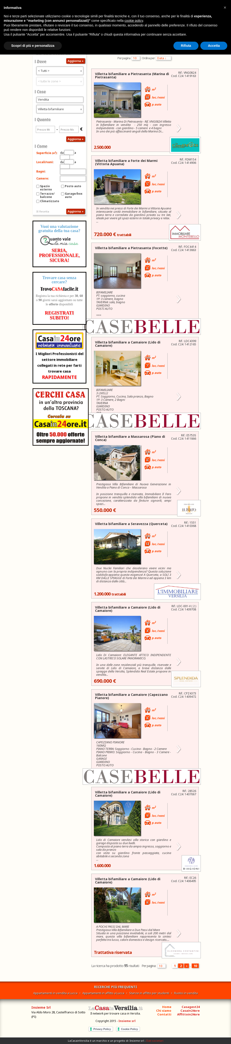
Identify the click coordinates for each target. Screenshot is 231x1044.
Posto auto (73, 186)
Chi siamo (163, 1010)
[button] (225, 7)
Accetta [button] (214, 45)
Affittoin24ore (188, 1014)
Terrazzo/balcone (47, 195)
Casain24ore (190, 1010)
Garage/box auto (73, 195)
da (67, 153)
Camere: (42, 178)
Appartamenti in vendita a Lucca (55, 993)
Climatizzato (49, 201)
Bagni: (41, 171)
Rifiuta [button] (186, 45)
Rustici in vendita (186, 993)
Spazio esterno (46, 187)
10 (195, 966)
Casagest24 (191, 1007)
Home (166, 1007)
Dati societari (154, 1040)
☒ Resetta (42, 211)
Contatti (164, 1014)
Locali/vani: (45, 162)
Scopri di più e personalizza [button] (32, 45)
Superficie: (46, 153)
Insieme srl (127, 1021)
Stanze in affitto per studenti (149, 993)
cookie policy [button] (134, 20)
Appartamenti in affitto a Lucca (103, 993)
